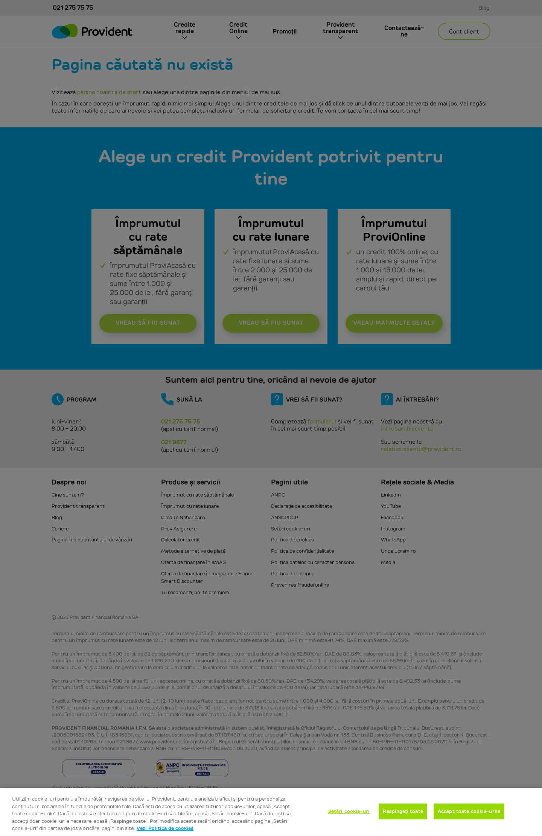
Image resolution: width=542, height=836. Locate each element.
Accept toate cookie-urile (469, 811)
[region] (271, 812)
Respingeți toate (403, 811)
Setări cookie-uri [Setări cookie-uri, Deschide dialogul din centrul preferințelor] (349, 811)
